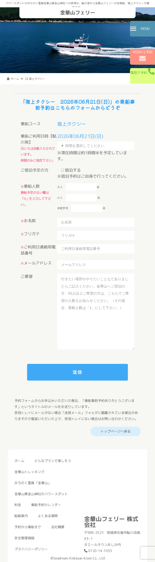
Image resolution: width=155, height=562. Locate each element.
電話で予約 (142, 71)
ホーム (19, 460)
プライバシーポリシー (31, 549)
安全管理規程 (24, 538)
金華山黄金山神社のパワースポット (41, 494)
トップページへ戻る (116, 431)
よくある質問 (48, 516)
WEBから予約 (142, 56)
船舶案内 (21, 516)
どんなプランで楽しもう (52, 460)
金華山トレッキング (29, 472)
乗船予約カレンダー (46, 505)
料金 (17, 505)
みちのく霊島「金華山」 (32, 483)
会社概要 (57, 527)
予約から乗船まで (27, 527)
